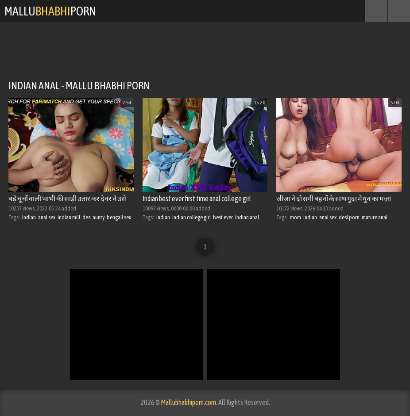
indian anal (247, 217)
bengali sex (119, 217)
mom (295, 217)
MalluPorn (50, 11)
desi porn (349, 217)
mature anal (374, 217)
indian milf (69, 217)
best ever (223, 217)
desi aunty (93, 217)
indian (29, 217)
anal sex (46, 217)
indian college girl (191, 217)
